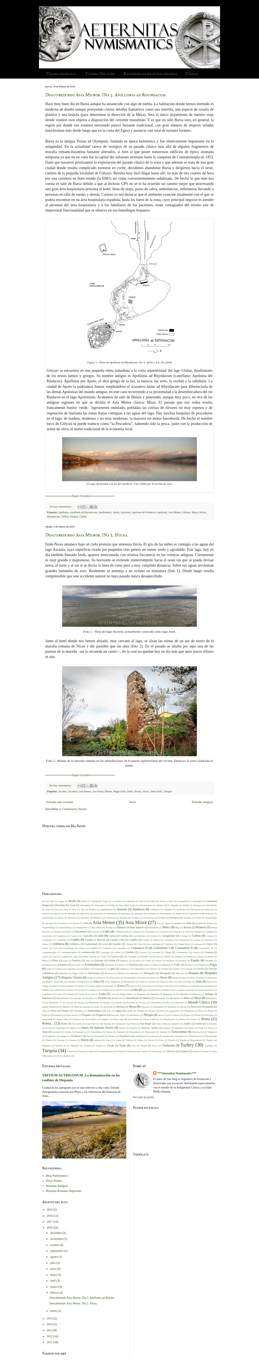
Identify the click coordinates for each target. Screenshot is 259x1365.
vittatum (184, 1051)
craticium (155, 952)
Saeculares (77, 1023)
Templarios (50, 1036)
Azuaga (109, 927)
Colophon (107, 948)
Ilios (184, 977)
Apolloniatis (104, 512)
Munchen (179, 1002)
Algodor (174, 905)
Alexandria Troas (127, 905)
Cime (139, 944)
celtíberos (74, 944)
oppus (119, 1010)
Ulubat (83, 516)
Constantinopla (49, 952)
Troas (122, 1045)
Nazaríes (146, 1006)
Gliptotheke (139, 968)
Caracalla (88, 935)
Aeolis (72, 901)
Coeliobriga (68, 948)
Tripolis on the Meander (67, 1045)
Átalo (188, 923)
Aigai (105, 901)
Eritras (158, 960)
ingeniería (84, 981)
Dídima (178, 956)
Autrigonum (82, 927)
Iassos (153, 977)
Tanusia (163, 1032)
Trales (118, 1040)
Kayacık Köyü (136, 986)
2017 (50, 1221)
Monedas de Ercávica (136, 1002)
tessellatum (140, 1036)
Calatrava (164, 931)
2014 (50, 1324)
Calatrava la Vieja (181, 931)
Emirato (99, 960)
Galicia (59, 968)
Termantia (99, 1036)
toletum (97, 1040)
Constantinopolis (69, 952)
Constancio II (139, 948)
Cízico (209, 944)
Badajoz (121, 927)
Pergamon (101, 1015)
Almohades (211, 905)
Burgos (57, 931)
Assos (168, 923)
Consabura (121, 948)
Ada (52, 901)
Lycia (81, 994)
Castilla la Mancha (95, 939)
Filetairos (134, 964)
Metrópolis (175, 998)
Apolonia (125, 512)
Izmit (180, 981)
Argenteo (187, 917)
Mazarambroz (62, 998)
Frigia (213, 964)
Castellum (61, 940)
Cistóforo (168, 944)
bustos (68, 931)
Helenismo (94, 973)
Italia (162, 981)
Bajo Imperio (137, 927)
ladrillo (45, 990)
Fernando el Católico (115, 964)
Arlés (198, 917)
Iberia (163, 977)
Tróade (110, 1045)
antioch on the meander (65, 913)
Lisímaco (166, 990)
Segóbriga (60, 1028)
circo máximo (153, 944)
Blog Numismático (57, 1175)
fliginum (166, 964)
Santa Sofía (156, 791)
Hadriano (63, 973)
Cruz (54, 956)
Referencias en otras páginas (150, 73)
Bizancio (201, 927)
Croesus (208, 952)
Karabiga (109, 986)
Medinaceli (117, 998)
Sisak (200, 1028)
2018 (50, 1215)
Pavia (200, 1011)
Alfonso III (161, 905)
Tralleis (129, 1040)
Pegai (44, 1015)
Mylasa (120, 1006)
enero (53, 1310)
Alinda (185, 905)
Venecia (92, 1051)
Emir (88, 960)
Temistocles (197, 1032)
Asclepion (74, 923)
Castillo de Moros (151, 940)
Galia (49, 968)
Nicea (146, 791)
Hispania (193, 973)
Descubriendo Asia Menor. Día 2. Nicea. (86, 535)
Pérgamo (86, 1015)
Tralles (140, 1040)
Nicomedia (207, 1006)
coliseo (82, 948)
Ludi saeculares (206, 990)
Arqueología (211, 917)
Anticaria (209, 909)
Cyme (103, 956)
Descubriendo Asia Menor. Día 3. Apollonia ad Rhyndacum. (106, 95)
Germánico (85, 968)
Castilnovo (169, 940)
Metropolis (160, 998)
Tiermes (72, 1040)
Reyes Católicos (151, 1019)
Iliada (175, 977)
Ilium (201, 977)
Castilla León (117, 939)
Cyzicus (115, 956)
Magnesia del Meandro (148, 994)
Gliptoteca (125, 968)
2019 (50, 1209)
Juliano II (81, 986)
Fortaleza (201, 964)
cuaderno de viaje (69, 956)
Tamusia (121, 1032)
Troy (133, 1045)
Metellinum (132, 998)
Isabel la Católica (147, 981)
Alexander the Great (65, 905)
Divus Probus (54, 1180)
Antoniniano (166, 913)
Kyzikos (171, 986)
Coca (55, 948)
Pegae (211, 1011)
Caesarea (136, 931)
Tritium (87, 1045)
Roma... (47, 1023)
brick (47, 931)
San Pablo (131, 1023)
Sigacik (167, 1028)
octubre (55, 1245)
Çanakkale (47, 936)
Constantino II (184, 948)
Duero (201, 956)
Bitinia (108, 791)
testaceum (154, 1036)
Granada (188, 968)
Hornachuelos (130, 977)
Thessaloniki (211, 1036)
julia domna (67, 986)
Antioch (46, 913)
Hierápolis (165, 973)
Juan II (210, 981)
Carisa (112, 935)
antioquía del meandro (145, 913)
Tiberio (49, 1040)
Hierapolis (149, 973)
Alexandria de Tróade (105, 905)
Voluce (196, 1051)
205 (44, 901)
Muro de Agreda (81, 1006)
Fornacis (189, 964)
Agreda (95, 901)
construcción (88, 952)
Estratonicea (48, 964)
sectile (49, 1028)
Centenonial (90, 944)
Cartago (184, 936)
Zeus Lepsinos (64, 1055)
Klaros (150, 986)
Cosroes (143, 952)
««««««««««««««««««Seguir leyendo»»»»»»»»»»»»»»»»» (80, 496)
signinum (179, 1028)
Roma (205, 1019)
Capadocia (61, 936)
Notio (54, 1010)
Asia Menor (174, 512)
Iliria (192, 977)
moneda (118, 1002)
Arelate (162, 917)
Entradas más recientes (59, 802)
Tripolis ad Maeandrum (190, 1040)
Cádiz (106, 931)
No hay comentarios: (61, 506)
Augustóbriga (65, 927)
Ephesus (124, 960)
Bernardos (154, 927)
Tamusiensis (135, 1032)
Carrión (153, 936)
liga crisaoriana (150, 990)
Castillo (133, 939)
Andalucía (155, 909)
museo (96, 1006)
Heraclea (109, 973)
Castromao (184, 940)
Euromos (76, 964)
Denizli (167, 956)
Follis (177, 964)
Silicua (191, 1028)
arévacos (174, 917)
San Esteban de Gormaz (111, 1023)
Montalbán (156, 1002)
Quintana (76, 1019)
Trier (161, 1040)
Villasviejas (156, 1051)
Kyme (160, 986)
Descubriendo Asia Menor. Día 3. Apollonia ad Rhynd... (82, 1297)
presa (160, 1015)
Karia (121, 985)
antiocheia (85, 913)
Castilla (75, 939)
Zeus (206, 1051)
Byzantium (81, 931)
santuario (175, 1023)
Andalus (168, 909)
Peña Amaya (72, 1015)
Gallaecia (71, 968)
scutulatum (212, 1023)
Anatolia (122, 909)
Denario (156, 956)
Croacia (196, 952)
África (84, 901)
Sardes (187, 1023)
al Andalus (117, 901)
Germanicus (100, 968)
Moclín (81, 1002)
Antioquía (126, 913)
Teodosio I (76, 1036)
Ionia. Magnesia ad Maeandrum (120, 981)
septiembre (57, 1250)
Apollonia (63, 512)
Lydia (102, 994)
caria (100, 935)
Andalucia (138, 909)
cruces (45, 956)
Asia (85, 923)
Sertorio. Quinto (150, 1027)
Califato (198, 931)
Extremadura (92, 964)
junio (53, 1268)
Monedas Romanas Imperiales (64, 1191)
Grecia (200, 968)
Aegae (61, 901)
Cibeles (129, 944)
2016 (50, 1227)
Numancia (78, 1011)
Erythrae (170, 960)
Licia (125, 990)
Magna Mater (126, 994)
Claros (45, 948)
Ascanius (72, 791)
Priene (198, 1015)
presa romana (173, 1015)
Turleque (209, 1045)
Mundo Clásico (199, 1002)
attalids (199, 923)
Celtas (45, 944)
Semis (85, 1027)
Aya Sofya (97, 791)
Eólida (111, 960)
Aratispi (135, 917)
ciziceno (198, 944)
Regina (105, 1019)
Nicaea (137, 791)
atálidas (178, 923)
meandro (89, 998)
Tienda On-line (100, 73)
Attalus (210, 923)
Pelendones (56, 1015)
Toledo (85, 1040)
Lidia (135, 989)
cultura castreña (89, 956)
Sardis (198, 1023)
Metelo (147, 998)
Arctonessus (149, 917)
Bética (166, 927)
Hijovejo (180, 973)
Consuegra (105, 952)
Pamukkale (188, 1011)
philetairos (135, 1015)
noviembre (56, 1238)
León (116, 990)
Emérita (76, 960)
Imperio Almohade (54, 981)
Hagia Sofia (119, 791)
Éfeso (55, 960)
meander (77, 998)
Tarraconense (179, 1031)
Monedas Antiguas (57, 1185)
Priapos (187, 1015)
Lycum (91, 994)
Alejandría (197, 901)
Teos (89, 1036)
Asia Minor (136, 922)
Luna (59, 994)
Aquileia (123, 917)
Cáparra (74, 936)
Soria (45, 1031)
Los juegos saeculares (184, 990)
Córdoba (129, 952)
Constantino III (205, 948)
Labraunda (209, 986)
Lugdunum (47, 994)
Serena (122, 1028)
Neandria (171, 1006)
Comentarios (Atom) (74, 809)
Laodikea (92, 990)
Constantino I (161, 948)
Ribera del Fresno (188, 1019)
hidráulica (134, 973)
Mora (168, 1002)
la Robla (183, 986)
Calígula (210, 931)
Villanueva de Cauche (137, 1051)
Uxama (81, 1051)
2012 (50, 1336)
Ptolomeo (209, 1015)
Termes (111, 1036)
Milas (187, 998)
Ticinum (61, 1040)
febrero (54, 1292)
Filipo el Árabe (151, 964)
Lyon (113, 994)
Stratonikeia (95, 1032)
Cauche (196, 940)
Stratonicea (80, 1032)
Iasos (143, 977)
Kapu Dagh (95, 986)
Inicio (132, 802)
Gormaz (176, 968)
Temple (63, 1036)
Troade (98, 1045)
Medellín (102, 998)
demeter (144, 956)
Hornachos (115, 977)
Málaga (209, 994)
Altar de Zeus (52, 909)
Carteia (196, 935)
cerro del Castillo (111, 944)
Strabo (68, 1032)
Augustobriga (48, 927)
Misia (195, 512)
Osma (162, 1011)
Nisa (44, 1011)
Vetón (120, 1051)
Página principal (61, 73)
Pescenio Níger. (118, 1015)
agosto (54, 1256)
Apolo (116, 512)
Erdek (148, 960)
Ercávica (137, 960)
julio (53, 1263)
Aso (159, 923)
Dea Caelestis (130, 956)
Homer (90, 977)
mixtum (69, 1002)
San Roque (146, 1023)
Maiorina (196, 994)
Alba (153, 901)
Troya (144, 1045)
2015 (50, 1318)
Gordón (164, 968)
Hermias (121, 973)
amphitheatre (106, 909)
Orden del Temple (135, 1011)
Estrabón (209, 960)
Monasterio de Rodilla (99, 1002)
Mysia (202, 512)
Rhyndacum (53, 516)
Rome (64, 1023)
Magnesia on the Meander (175, 994)
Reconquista (91, 1019)
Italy (171, 981)
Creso (168, 952)
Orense (151, 1011)
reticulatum (133, 1019)
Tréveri (151, 1040)
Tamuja (109, 1032)
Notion (65, 1010)
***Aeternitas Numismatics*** (176, 1073)
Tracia (108, 1040)
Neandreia (158, 1006)
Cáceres (95, 931)
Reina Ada (118, 1019)
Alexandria (85, 905)
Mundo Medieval (50, 1006)
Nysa (109, 1011)
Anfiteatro (181, 909)
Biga (177, 927)
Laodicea (57, 990)
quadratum (47, 1019)
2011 (50, 1342)
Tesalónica (125, 1036)
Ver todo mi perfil (143, 1097)
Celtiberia (58, 944)
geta (113, 968)
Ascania (62, 791)
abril (53, 1280)
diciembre (56, 1233)
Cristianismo (182, 952)
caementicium (121, 931)
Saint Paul (91, 1023)
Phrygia (148, 1014)
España (195, 960)
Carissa (124, 935)
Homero (102, 977)
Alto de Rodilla (88, 909)
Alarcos (143, 901)
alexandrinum (145, 905)
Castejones (47, 940)
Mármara (47, 998)
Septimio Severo (104, 1027)
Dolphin (190, 956)
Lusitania (70, 994)
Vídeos (191, 73)
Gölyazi (186, 512)
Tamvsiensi (150, 1032)
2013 (50, 1330)
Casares (209, 936)
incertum (72, 981)
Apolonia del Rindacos (143, 512)
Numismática (95, 1010)
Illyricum (212, 977)
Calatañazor (150, 931)
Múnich (66, 1006)
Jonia (199, 981)
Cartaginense (168, 935)
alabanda (131, 901)
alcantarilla (183, 901)
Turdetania (168, 1045)
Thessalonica (195, 1036)
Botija (214, 927)
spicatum (56, 1032)
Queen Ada (62, 1019)
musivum (108, 1006)
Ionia (97, 981)
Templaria (212, 1032)
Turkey (64, 516)
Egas (65, 960)
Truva (155, 1045)
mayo (53, 1274)
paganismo (174, 1011)
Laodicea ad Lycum (74, 990)
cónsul (118, 952)
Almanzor (197, 905)
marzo (54, 1286)
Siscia (211, 1028)
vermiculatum (106, 1051)
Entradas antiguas (202, 802)
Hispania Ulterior (71, 977)
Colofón (94, 948)
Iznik (130, 791)
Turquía (74, 516)
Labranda (195, 986)
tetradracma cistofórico (174, 1036)
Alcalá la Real (166, 901)
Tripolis (171, 1040)
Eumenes (63, 964)
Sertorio (133, 1028)
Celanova (208, 940)
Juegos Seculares (50, 986)
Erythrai (183, 960)
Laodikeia (105, 990)
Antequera (195, 909)
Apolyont (162, 512)
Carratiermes (139, 936)
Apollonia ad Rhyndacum (83, 512)
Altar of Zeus (69, 909)
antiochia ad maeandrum (105, 913)
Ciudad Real (184, 944)
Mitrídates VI (55, 1002)
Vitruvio (171, 1051)
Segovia (73, 1028)
